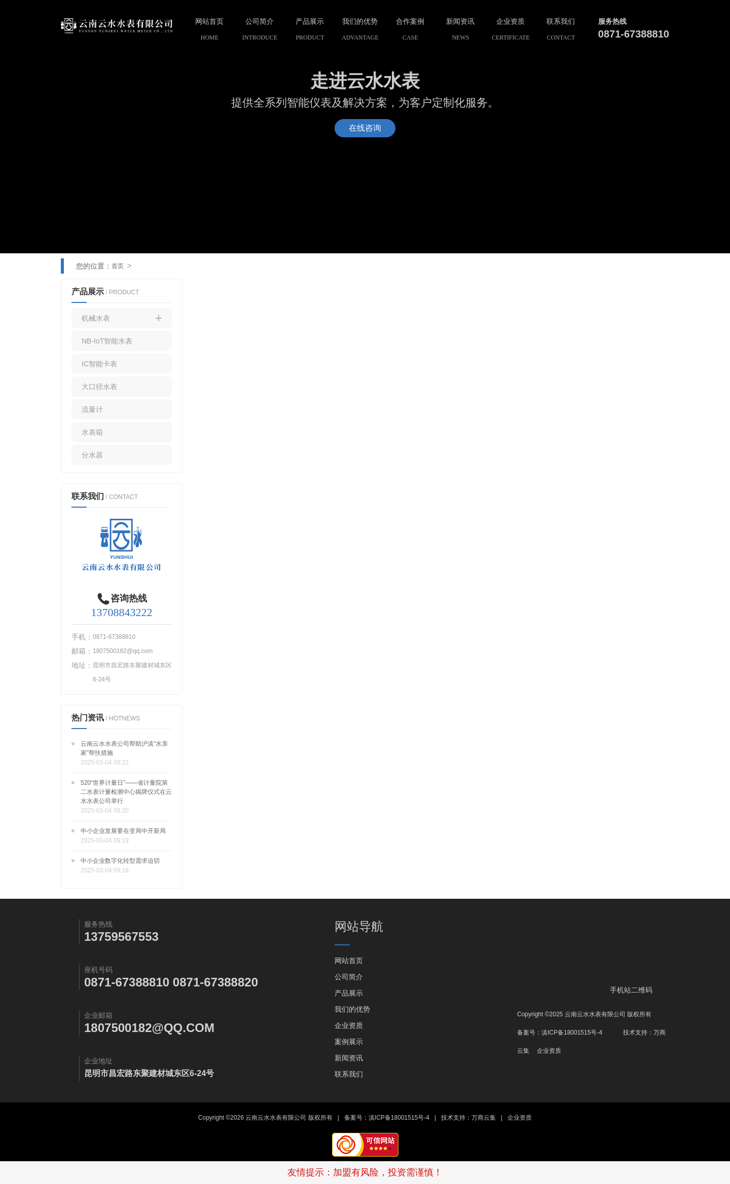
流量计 (92, 409)
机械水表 (122, 318)
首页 (118, 266)
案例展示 (349, 1042)
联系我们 (561, 30)
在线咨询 (365, 128)
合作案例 (410, 30)
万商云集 (483, 1117)
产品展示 (310, 30)
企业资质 (511, 30)
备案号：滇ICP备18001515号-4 (559, 1032)
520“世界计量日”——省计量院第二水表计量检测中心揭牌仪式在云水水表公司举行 (126, 792)
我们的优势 (360, 30)
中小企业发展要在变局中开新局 (123, 830)
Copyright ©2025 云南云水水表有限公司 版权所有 (584, 1014)
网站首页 (210, 30)
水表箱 (92, 432)
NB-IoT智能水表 (107, 341)
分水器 (92, 455)
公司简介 (260, 30)
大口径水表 (99, 387)
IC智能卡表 (99, 364)
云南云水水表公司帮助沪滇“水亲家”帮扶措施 (124, 748)
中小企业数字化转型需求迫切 (120, 860)
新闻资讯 (460, 30)
